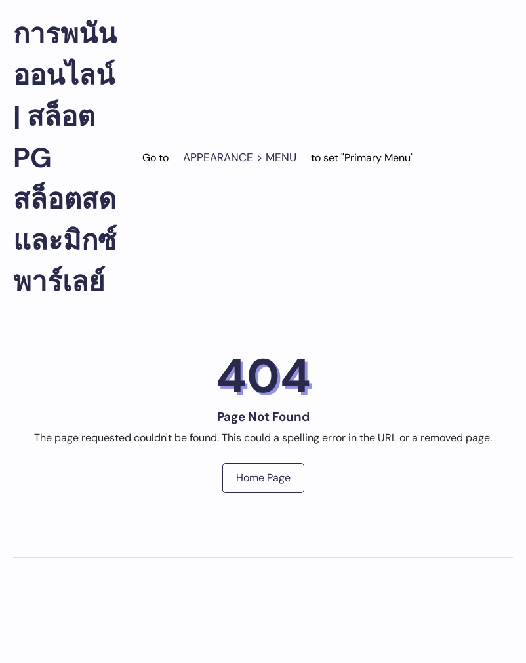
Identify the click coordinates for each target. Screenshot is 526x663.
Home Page (263, 478)
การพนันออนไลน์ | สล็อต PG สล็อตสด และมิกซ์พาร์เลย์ (65, 158)
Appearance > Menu (239, 157)
